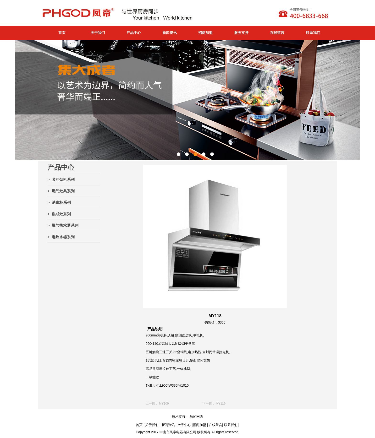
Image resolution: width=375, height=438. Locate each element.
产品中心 (134, 33)
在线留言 (277, 33)
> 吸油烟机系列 (61, 180)
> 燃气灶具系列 (61, 191)
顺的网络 (196, 416)
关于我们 (98, 33)
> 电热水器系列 (61, 237)
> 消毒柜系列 (59, 202)
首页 (62, 33)
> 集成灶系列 (59, 214)
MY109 (164, 403)
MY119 (221, 403)
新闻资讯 (169, 33)
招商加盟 (205, 33)
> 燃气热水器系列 (63, 225)
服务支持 (241, 33)
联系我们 (313, 33)
